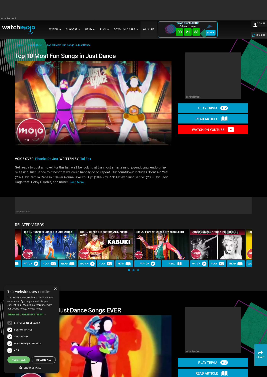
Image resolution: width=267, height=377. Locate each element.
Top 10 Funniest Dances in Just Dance (48, 232)
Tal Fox (85, 159)
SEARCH (260, 35)
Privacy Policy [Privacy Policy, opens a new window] (34, 308)
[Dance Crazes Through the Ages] (217, 244)
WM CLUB (149, 29)
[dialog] (31, 329)
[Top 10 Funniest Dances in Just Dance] (49, 244)
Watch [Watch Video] (31, 264)
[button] (129, 270)
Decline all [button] (43, 359)
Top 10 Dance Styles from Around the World (103, 233)
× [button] (55, 289)
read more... (77, 182)
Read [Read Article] (68, 263)
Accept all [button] (19, 359)
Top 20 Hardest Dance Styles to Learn (160, 232)
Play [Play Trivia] (49, 264)
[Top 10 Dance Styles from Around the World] (105, 244)
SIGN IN (261, 23)
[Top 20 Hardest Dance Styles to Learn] (161, 244)
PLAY (210, 32)
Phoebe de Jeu (46, 159)
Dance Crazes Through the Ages (212, 232)
